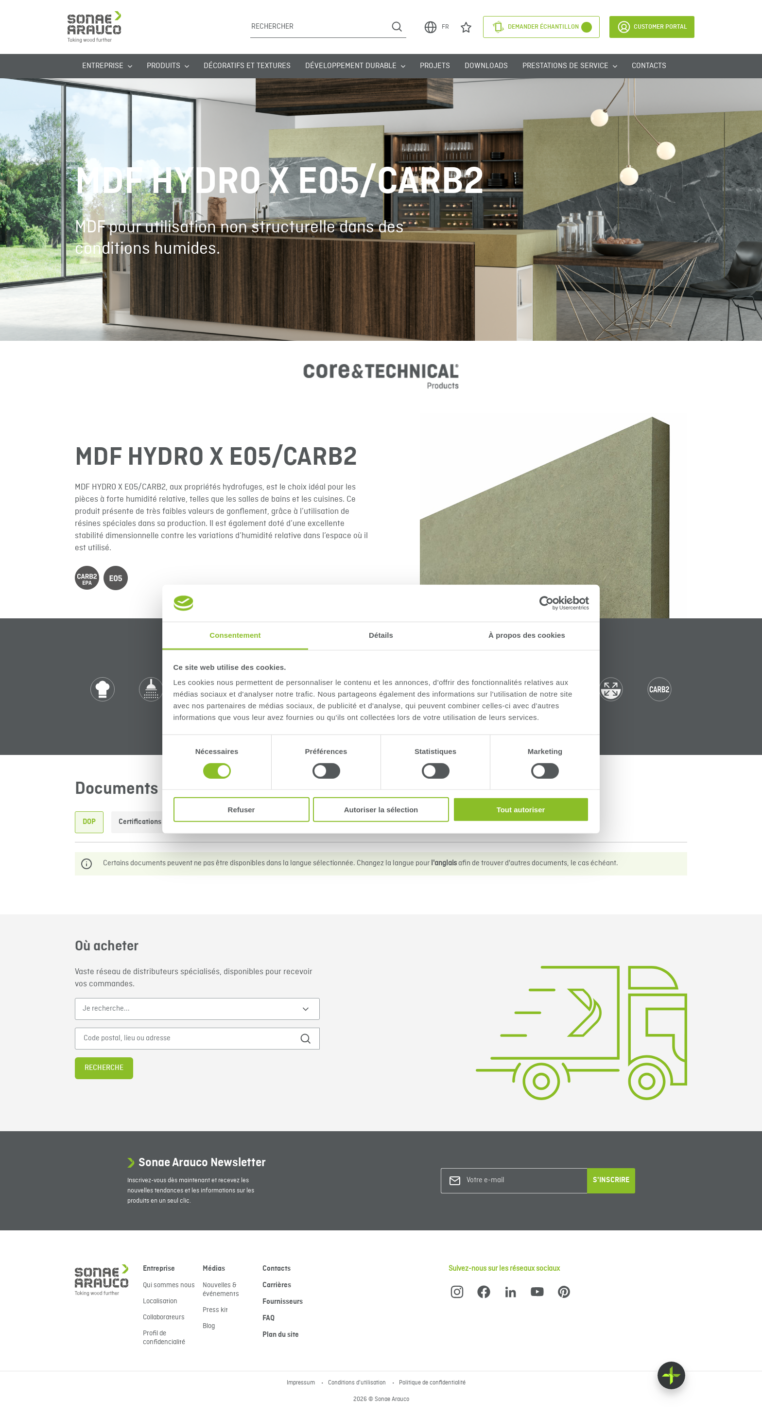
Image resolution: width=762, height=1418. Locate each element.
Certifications (140, 822)
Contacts (649, 66)
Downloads (486, 66)
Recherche (104, 1068)
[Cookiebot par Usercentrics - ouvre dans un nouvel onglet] (546, 603)
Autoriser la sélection (381, 809)
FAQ (268, 1318)
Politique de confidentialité (432, 1383)
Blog (209, 1326)
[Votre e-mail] (506, 1180)
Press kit (215, 1310)
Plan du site (280, 1335)
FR (436, 27)
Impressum (301, 1383)
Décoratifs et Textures (247, 66)
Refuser (241, 809)
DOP (89, 822)
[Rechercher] (319, 26)
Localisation (160, 1301)
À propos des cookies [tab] (526, 635)
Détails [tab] (381, 635)
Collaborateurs (164, 1317)
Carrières (276, 1285)
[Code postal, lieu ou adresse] (183, 1038)
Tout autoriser (521, 809)
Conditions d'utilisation (357, 1383)
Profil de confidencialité (164, 1338)
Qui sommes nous (169, 1285)
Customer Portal (652, 27)
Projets (435, 66)
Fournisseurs (282, 1302)
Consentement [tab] (234, 635)
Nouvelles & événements (221, 1289)
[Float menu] (671, 1375)
